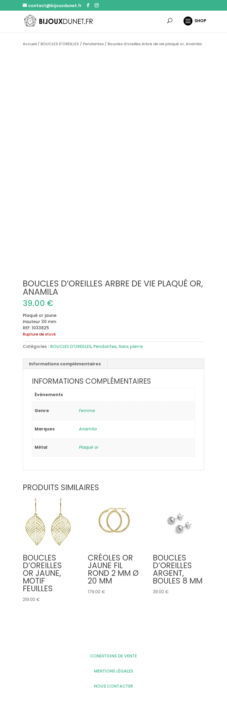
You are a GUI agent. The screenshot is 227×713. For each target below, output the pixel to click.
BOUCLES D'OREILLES (59, 44)
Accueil (30, 44)
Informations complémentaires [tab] (65, 364)
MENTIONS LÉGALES (113, 671)
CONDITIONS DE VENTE (113, 656)
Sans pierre (131, 346)
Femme (87, 411)
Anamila (88, 429)
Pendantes (93, 44)
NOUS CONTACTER (113, 686)
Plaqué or (88, 447)
